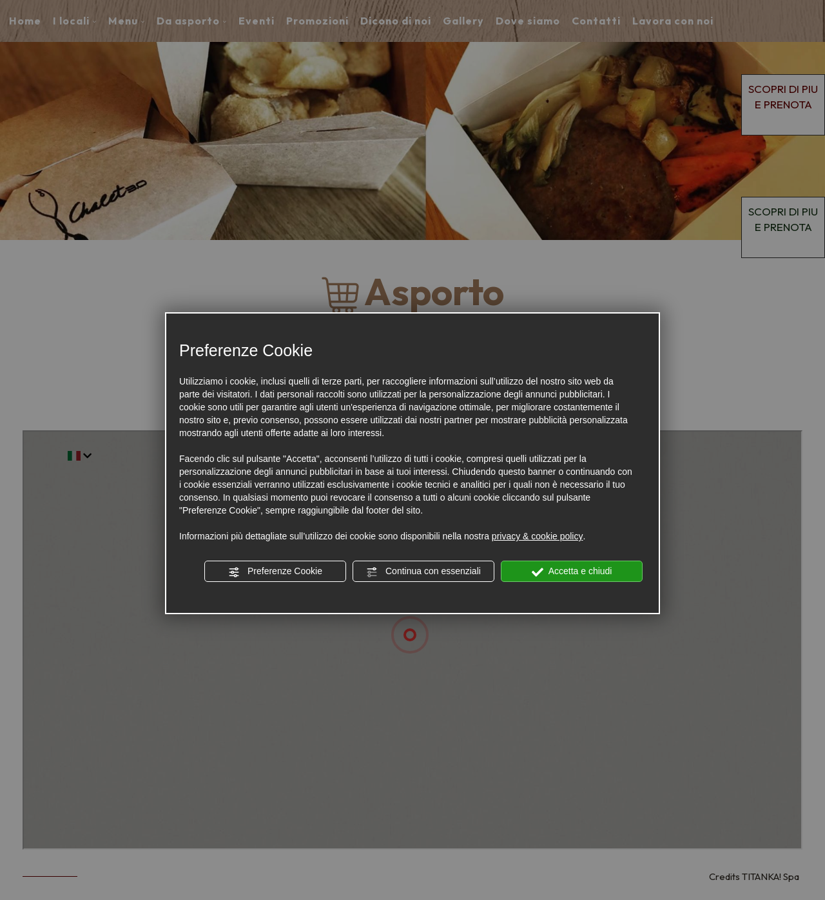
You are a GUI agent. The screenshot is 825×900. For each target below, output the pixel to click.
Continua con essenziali (423, 571)
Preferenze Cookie (275, 571)
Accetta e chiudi (572, 571)
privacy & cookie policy (537, 536)
